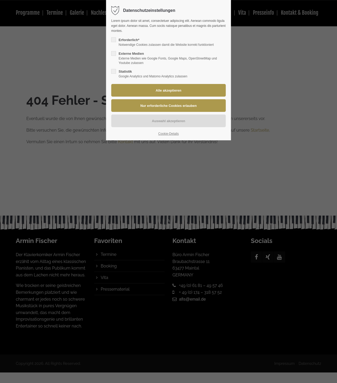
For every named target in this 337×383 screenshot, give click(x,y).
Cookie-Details (168, 134)
